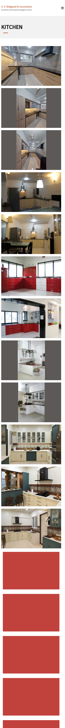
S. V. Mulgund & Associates (16, 6)
